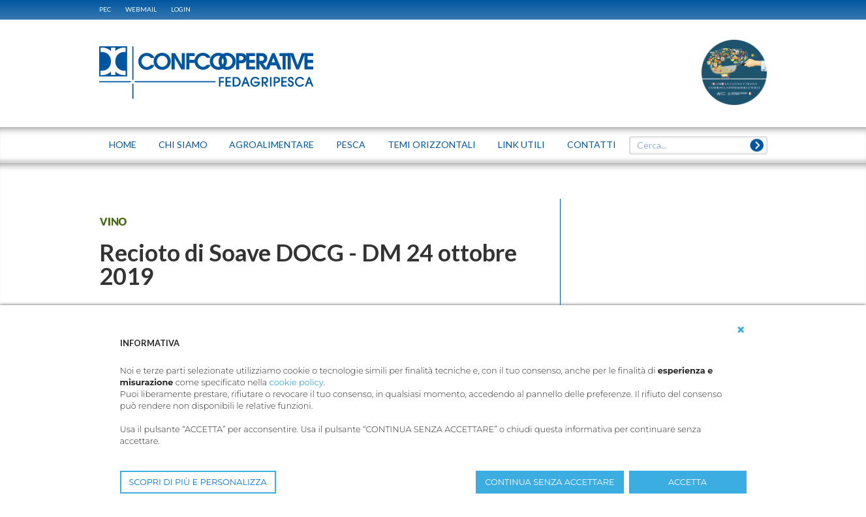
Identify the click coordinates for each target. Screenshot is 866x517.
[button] (740, 330)
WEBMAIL (141, 9)
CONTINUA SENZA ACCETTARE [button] (549, 482)
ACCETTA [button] (687, 482)
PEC (105, 9)
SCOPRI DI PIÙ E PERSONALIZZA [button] (198, 482)
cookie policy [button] (297, 382)
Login (181, 9)
